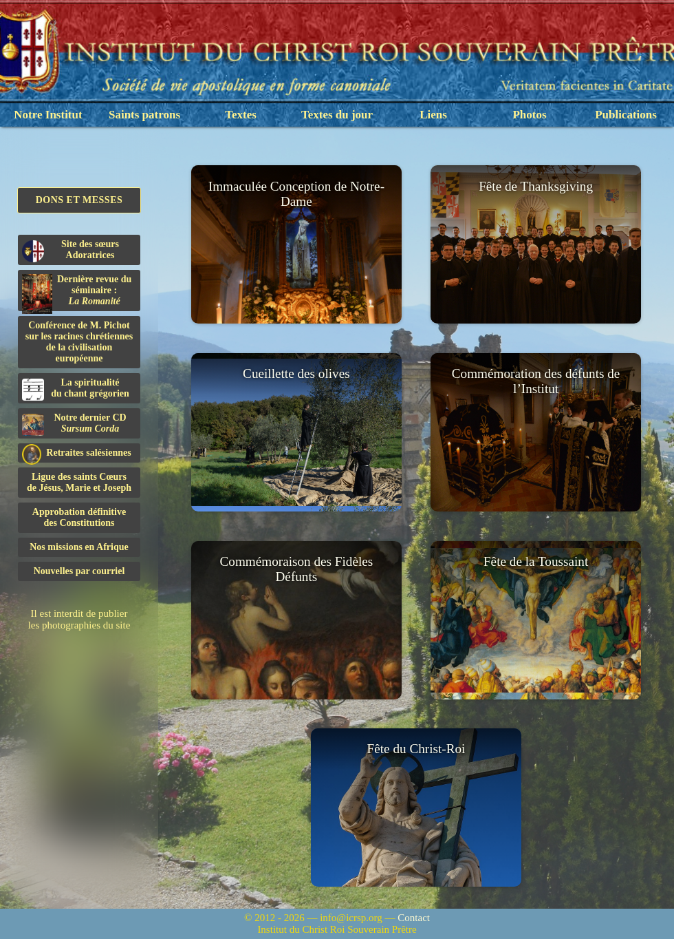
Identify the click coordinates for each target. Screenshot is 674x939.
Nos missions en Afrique (79, 547)
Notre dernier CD (74, 424)
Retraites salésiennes (76, 453)
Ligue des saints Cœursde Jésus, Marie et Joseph (79, 482)
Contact (414, 917)
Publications (626, 114)
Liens (433, 114)
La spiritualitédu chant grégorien (75, 389)
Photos (529, 114)
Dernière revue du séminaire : (76, 292)
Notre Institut (48, 114)
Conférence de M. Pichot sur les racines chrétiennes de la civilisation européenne (79, 341)
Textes (241, 114)
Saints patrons (144, 114)
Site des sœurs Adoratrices (70, 250)
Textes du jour (337, 114)
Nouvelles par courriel (79, 571)
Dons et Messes (79, 200)
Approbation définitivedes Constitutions (79, 517)
